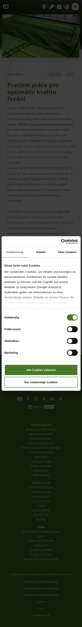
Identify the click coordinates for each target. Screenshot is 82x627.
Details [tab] (41, 252)
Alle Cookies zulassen (41, 369)
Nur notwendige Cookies (41, 382)
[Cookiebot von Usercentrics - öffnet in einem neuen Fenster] (61, 241)
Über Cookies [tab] (67, 252)
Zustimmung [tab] (14, 252)
